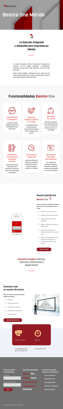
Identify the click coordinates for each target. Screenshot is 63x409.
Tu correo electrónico (12, 383)
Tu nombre (12, 377)
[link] (17, 224)
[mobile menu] (57, 6)
